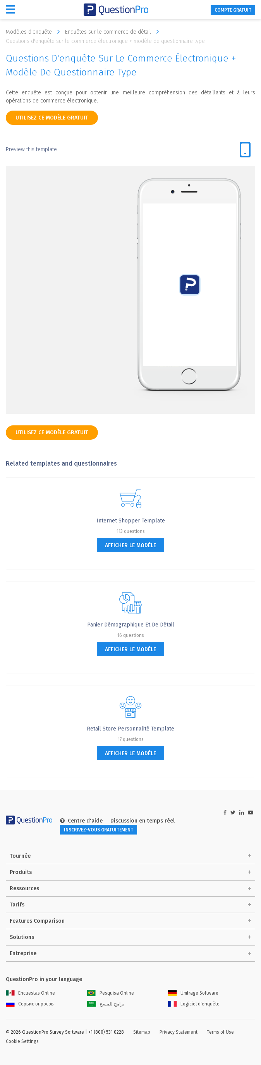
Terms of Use (220, 1032)
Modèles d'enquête (35, 31)
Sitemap (141, 1032)
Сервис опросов (30, 1004)
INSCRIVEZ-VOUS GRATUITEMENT (98, 830)
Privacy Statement (178, 1032)
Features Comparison (37, 921)
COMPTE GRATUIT (233, 10)
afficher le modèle (130, 545)
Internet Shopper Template (130, 520)
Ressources (24, 888)
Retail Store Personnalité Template (130, 728)
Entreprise (23, 953)
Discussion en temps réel (142, 821)
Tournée (20, 856)
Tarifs (17, 904)
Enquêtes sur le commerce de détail (114, 31)
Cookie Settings (22, 1041)
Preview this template (31, 149)
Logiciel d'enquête (194, 1004)
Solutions (22, 937)
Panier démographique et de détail (130, 624)
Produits (21, 872)
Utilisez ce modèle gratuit (51, 117)
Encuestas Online (30, 993)
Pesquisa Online (110, 993)
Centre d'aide (81, 821)
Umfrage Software (193, 993)
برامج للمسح (105, 1004)
